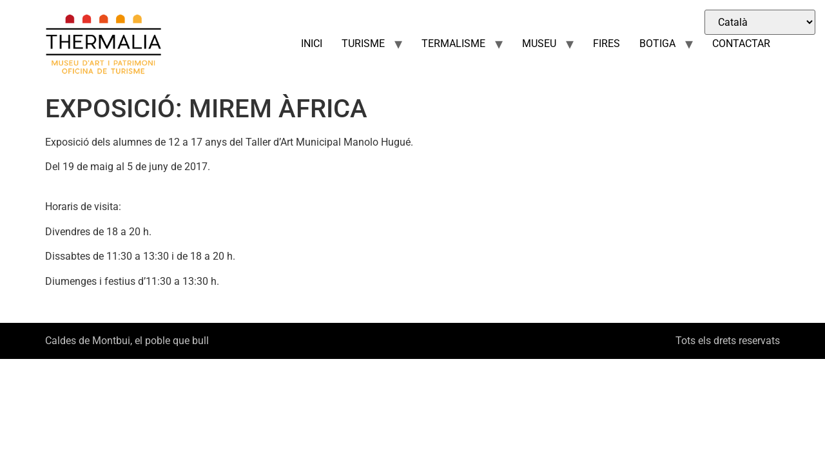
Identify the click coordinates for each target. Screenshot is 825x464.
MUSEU (539, 43)
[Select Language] (759, 22)
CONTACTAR (741, 43)
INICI (311, 43)
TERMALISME (453, 43)
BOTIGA (657, 43)
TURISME (363, 43)
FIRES (606, 43)
